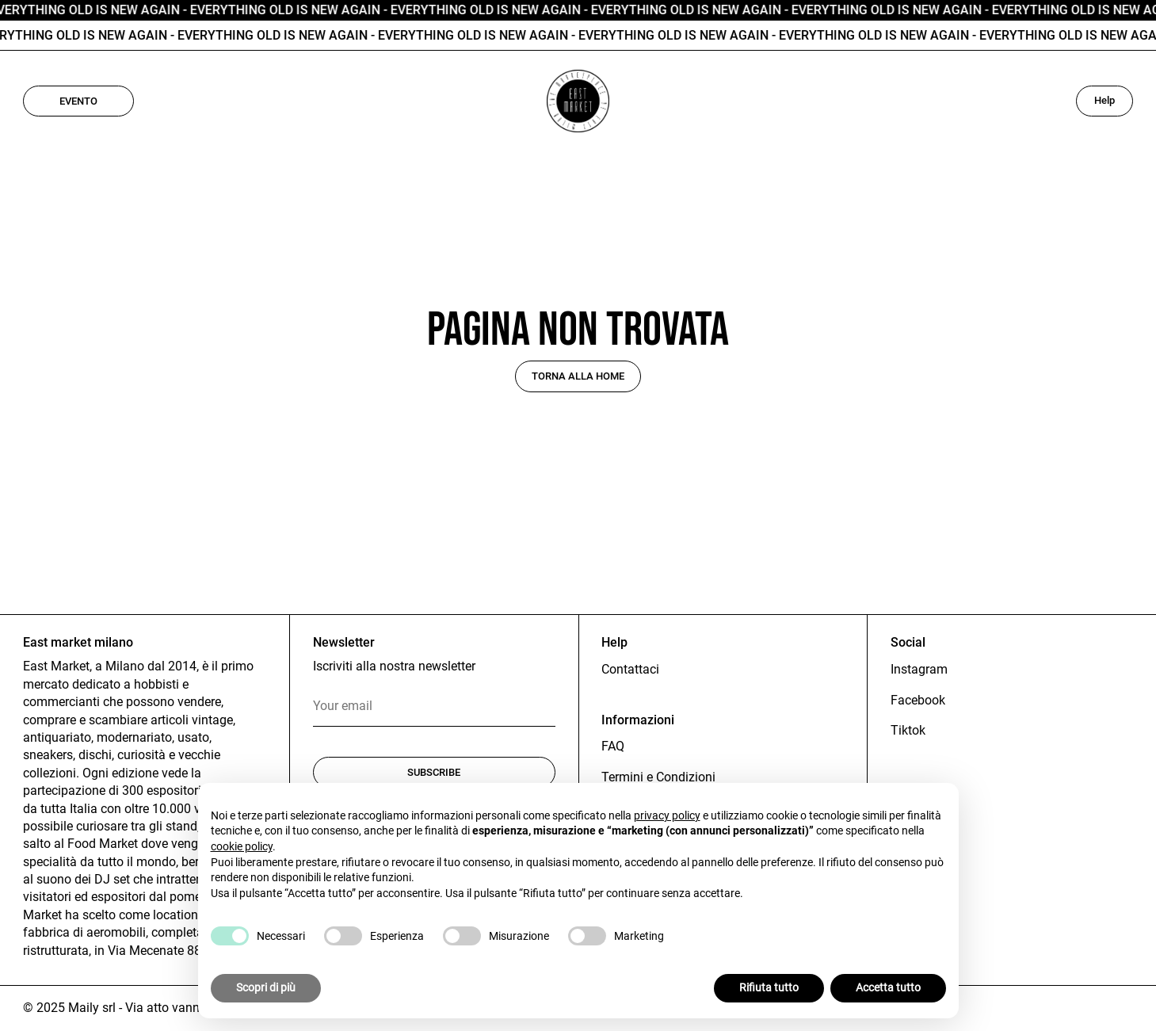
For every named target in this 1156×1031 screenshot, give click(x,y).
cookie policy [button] (242, 846)
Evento (78, 101)
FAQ (612, 746)
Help (1104, 100)
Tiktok (908, 730)
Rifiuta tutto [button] (769, 987)
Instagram (919, 669)
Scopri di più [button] (266, 987)
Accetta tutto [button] (888, 987)
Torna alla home (578, 376)
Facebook (918, 700)
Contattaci (630, 669)
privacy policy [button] (667, 815)
